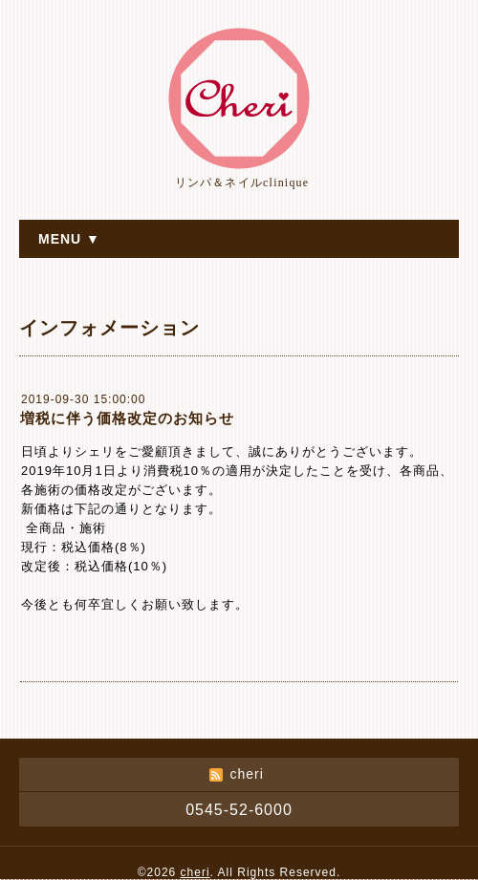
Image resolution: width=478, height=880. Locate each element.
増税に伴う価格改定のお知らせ (127, 418)
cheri (195, 872)
